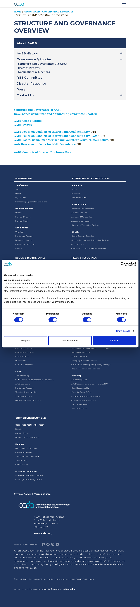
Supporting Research (80, 404)
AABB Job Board (22, 384)
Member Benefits (24, 208)
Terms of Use (42, 493)
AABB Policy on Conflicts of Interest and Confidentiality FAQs (55, 135)
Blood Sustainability (80, 388)
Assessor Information (80, 221)
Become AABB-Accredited (82, 208)
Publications (20, 360)
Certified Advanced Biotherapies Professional (34, 380)
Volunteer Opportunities (25, 392)
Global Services (21, 464)
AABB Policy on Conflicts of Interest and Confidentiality (52, 131)
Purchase (75, 193)
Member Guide (21, 221)
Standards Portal (78, 198)
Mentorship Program (24, 236)
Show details (123, 331)
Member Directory (23, 217)
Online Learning (22, 356)
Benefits (18, 213)
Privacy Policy (22, 493)
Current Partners (22, 433)
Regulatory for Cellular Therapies (85, 369)
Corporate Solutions (30, 417)
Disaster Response (31, 83)
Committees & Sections (25, 244)
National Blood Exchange (26, 448)
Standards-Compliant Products (29, 475)
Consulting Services (23, 452)
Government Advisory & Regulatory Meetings (90, 365)
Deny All (25, 340)
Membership (23, 178)
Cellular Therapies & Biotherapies (85, 396)
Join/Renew (21, 185)
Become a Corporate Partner (28, 437)
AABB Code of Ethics (28, 120)
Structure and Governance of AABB (37, 109)
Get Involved (21, 228)
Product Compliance (26, 471)
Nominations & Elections (34, 72)
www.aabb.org (43, 533)
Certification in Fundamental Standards (88, 248)
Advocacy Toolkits (79, 408)
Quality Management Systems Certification (90, 240)
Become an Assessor (24, 240)
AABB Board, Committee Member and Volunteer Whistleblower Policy (61, 140)
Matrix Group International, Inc (59, 589)
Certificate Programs (24, 352)
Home (17, 11)
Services (19, 444)
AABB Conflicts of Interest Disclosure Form (43, 152)
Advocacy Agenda (79, 380)
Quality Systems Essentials (82, 236)
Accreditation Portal (80, 213)
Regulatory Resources (80, 352)
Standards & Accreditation (90, 178)
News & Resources (84, 257)
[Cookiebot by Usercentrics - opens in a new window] (123, 264)
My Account (20, 198)
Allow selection (70, 340)
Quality (75, 232)
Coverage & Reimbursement (83, 400)
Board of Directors (29, 68)
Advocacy (76, 375)
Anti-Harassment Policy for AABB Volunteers (44, 144)
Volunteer (19, 232)
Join (17, 189)
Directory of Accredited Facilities (85, 225)
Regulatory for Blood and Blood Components (91, 348)
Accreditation (78, 204)
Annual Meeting (22, 375)
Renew (18, 193)
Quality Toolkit (77, 244)
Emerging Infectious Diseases (84, 360)
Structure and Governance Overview (42, 63)
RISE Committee (30, 77)
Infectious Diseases (79, 356)
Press (21, 89)
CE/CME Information (24, 365)
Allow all (114, 340)
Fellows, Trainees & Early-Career (28, 400)
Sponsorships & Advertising (27, 456)
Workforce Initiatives (24, 396)
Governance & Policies (58, 11)
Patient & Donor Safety (81, 392)
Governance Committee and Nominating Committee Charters (55, 114)
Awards (18, 248)
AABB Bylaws (23, 125)
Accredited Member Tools (82, 217)
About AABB (32, 11)
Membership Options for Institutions (31, 202)
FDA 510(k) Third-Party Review (28, 479)
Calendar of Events (23, 348)
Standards (76, 185)
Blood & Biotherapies (30, 257)
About (74, 189)
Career (18, 371)
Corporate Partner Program (29, 425)
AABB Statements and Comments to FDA (89, 384)
